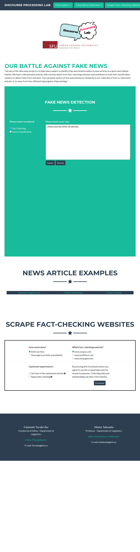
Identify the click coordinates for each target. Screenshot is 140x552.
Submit (50, 163)
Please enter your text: (58, 121)
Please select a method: (22, 121)
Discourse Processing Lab (40, 7)
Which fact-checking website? (88, 347)
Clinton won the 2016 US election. (88, 142)
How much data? (37, 347)
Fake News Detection (113, 7)
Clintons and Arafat (73, 292)
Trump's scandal (114, 292)
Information (87, 7)
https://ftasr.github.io (36, 439)
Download (99, 383)
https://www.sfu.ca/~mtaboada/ (103, 436)
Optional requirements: (41, 366)
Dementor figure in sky (29, 292)
